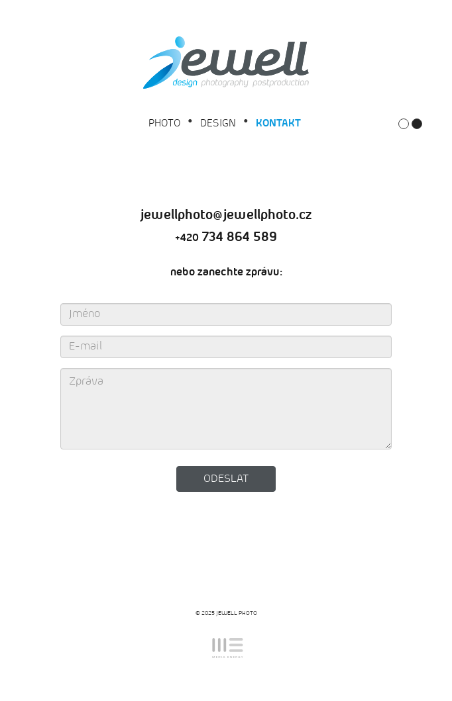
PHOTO (164, 123)
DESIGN (218, 123)
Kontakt (278, 123)
